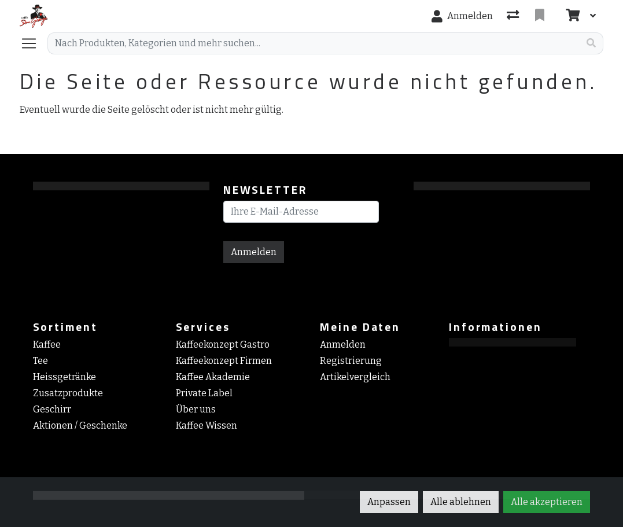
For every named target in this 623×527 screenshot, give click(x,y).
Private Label (204, 393)
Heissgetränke (64, 376)
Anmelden (254, 251)
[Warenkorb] (571, 16)
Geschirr (52, 409)
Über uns (196, 409)
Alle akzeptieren (547, 501)
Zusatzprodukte (68, 393)
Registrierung (351, 360)
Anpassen (389, 501)
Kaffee (47, 344)
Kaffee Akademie (213, 376)
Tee (40, 360)
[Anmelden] (462, 16)
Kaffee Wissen (206, 425)
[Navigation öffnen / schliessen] (33, 43)
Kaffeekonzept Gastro (223, 344)
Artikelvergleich (355, 376)
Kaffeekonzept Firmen (224, 360)
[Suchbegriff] (314, 43)
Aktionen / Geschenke (80, 425)
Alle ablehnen (460, 501)
